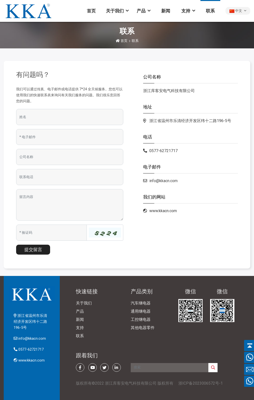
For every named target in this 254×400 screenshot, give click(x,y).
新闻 (165, 10)
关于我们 (115, 10)
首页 (91, 10)
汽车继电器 (141, 303)
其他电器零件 (143, 327)
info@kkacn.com (163, 180)
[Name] (69, 117)
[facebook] (80, 367)
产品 (141, 10)
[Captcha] (51, 233)
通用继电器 (141, 311)
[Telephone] (69, 177)
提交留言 (33, 249)
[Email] (69, 137)
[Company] (69, 157)
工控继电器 (141, 319)
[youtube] (92, 367)
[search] (213, 367)
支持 (185, 10)
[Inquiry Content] (69, 205)
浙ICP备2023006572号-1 (200, 383)
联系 (210, 10)
